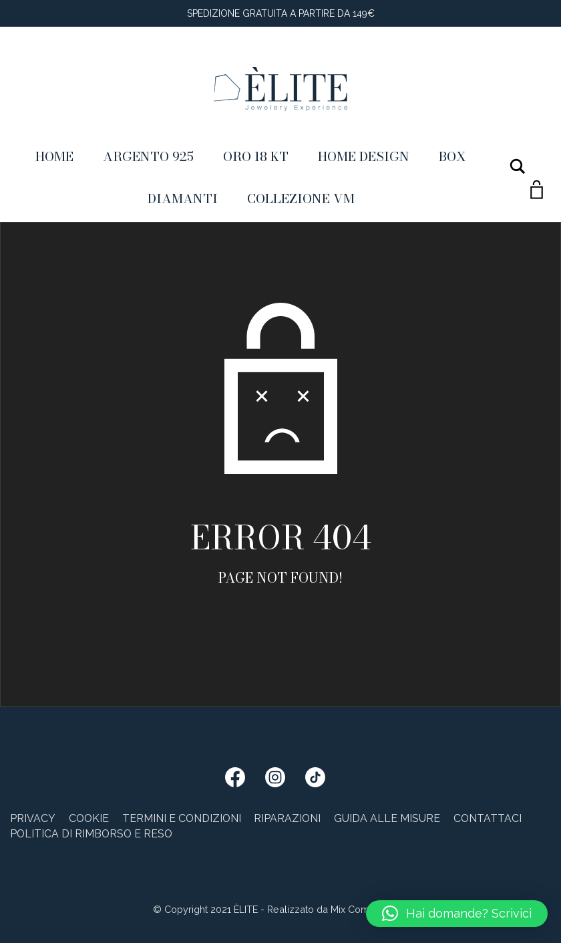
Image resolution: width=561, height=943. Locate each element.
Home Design (363, 156)
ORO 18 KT (256, 156)
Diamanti (183, 198)
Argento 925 (148, 156)
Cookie (89, 818)
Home (54, 156)
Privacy (32, 818)
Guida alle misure (387, 818)
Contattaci (487, 818)
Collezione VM (301, 198)
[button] (457, 913)
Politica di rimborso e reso (91, 833)
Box (452, 156)
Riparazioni (287, 818)
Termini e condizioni (181, 818)
